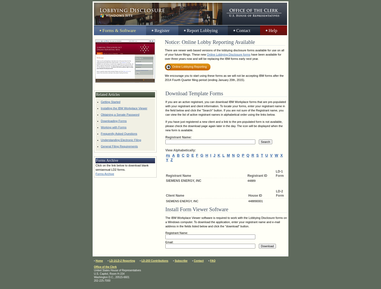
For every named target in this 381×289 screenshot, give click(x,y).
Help (273, 30)
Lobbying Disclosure (158, 14)
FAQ (213, 260)
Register (162, 30)
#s (168, 155)
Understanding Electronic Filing (121, 140)
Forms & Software (119, 30)
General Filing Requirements (119, 146)
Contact (243, 30)
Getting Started (110, 101)
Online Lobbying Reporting (189, 66)
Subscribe (181, 260)
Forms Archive (105, 173)
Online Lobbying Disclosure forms (228, 54)
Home (99, 260)
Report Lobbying (202, 30)
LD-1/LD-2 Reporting (122, 260)
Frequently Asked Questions (119, 133)
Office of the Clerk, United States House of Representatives (254, 14)
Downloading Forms (114, 121)
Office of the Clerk (105, 266)
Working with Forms (113, 127)
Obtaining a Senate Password (120, 114)
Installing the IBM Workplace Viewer (124, 108)
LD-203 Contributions (154, 260)
